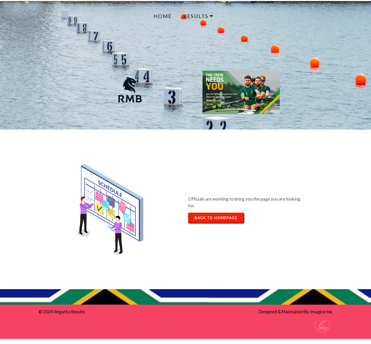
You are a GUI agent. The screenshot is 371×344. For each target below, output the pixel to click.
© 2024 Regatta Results (62, 311)
